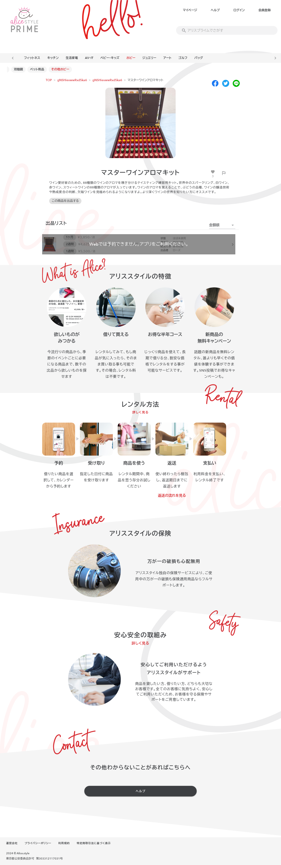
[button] (222, 225)
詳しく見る (140, 412)
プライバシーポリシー (38, 843)
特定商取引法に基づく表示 (94, 843)
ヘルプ (215, 10)
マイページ (190, 10)
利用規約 (64, 843)
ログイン (239, 10)
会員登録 (264, 10)
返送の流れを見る (172, 495)
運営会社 (12, 843)
